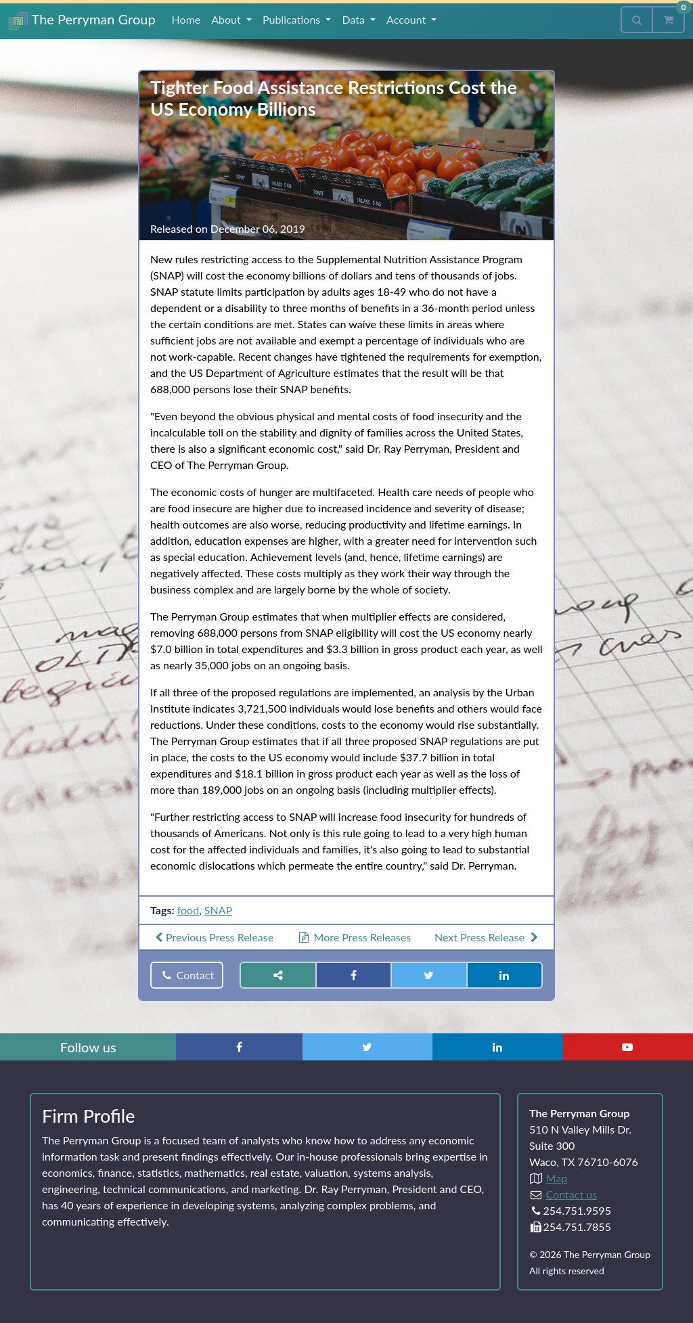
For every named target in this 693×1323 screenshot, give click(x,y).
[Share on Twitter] (428, 975)
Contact (187, 974)
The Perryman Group (82, 20)
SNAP (218, 909)
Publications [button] (293, 19)
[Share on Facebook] (353, 975)
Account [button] (407, 19)
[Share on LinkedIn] (504, 975)
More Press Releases (354, 936)
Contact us (571, 1194)
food (188, 909)
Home (186, 19)
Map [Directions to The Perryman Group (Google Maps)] (557, 1177)
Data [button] (354, 19)
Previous (212, 936)
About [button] (227, 19)
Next (487, 936)
